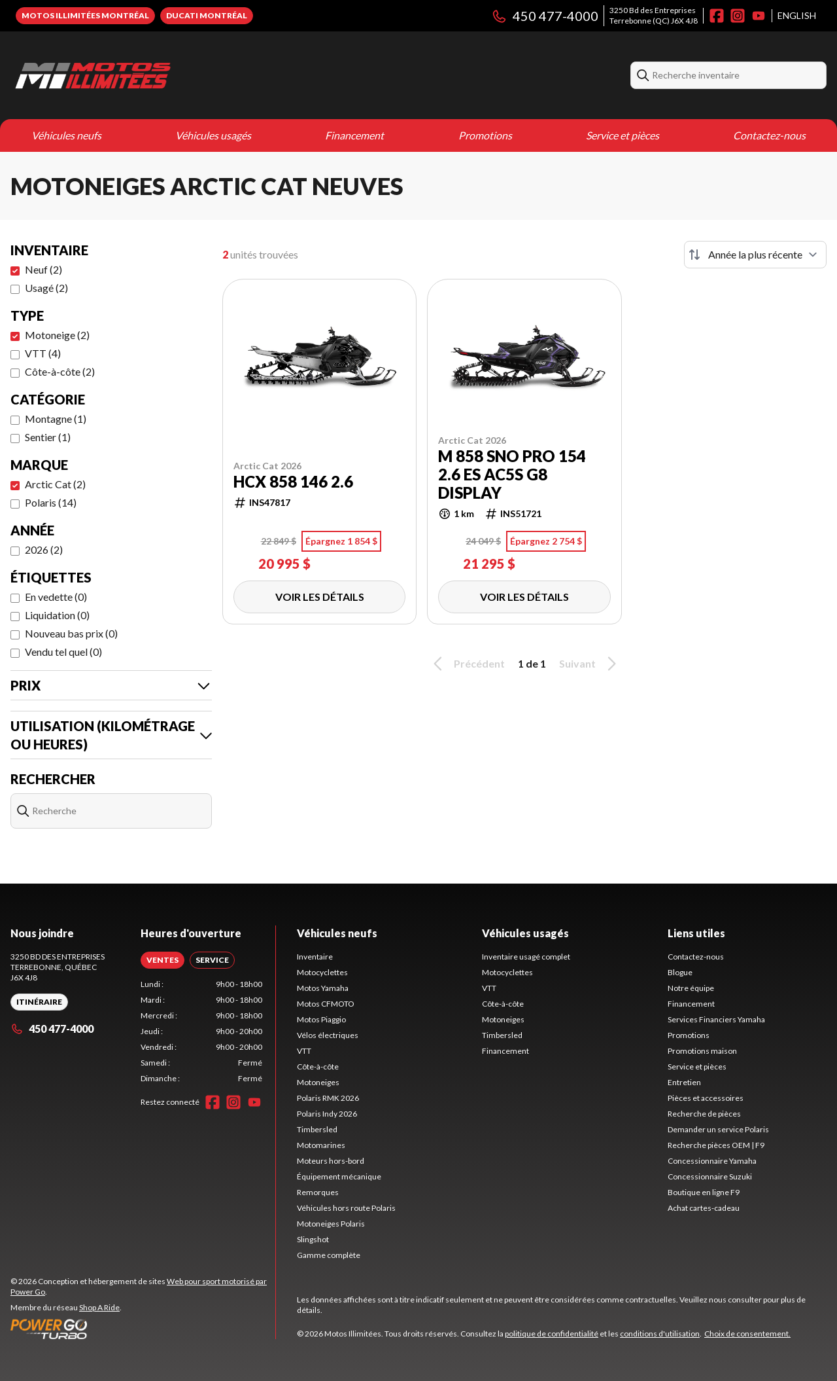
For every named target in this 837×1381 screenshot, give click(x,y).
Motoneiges (318, 1082)
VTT (304, 1051)
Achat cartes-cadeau (704, 1208)
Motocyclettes (322, 972)
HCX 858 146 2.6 (293, 482)
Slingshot (313, 1239)
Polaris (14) (51, 502)
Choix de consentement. (747, 1333)
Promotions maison (702, 1051)
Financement (354, 135)
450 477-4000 (544, 16)
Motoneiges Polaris (331, 1224)
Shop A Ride (99, 1307)
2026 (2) (44, 549)
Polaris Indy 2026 (327, 1114)
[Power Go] (142, 1328)
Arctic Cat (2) (55, 484)
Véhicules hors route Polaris (346, 1208)
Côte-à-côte (318, 1066)
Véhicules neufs (66, 135)
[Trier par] (755, 254)
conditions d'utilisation (660, 1333)
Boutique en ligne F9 (704, 1192)
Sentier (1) (48, 437)
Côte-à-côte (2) (60, 371)
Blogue (680, 972)
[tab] (162, 960)
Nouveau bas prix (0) (71, 633)
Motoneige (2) (57, 335)
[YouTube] (758, 16)
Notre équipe (691, 988)
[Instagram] (737, 16)
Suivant (590, 664)
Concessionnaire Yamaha (712, 1161)
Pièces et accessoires (705, 1098)
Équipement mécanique (339, 1176)
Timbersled (317, 1129)
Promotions (485, 135)
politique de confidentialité (551, 1333)
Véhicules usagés (213, 135)
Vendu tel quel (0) (63, 651)
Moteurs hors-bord (330, 1161)
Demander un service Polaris (718, 1129)
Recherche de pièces (704, 1114)
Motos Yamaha (323, 988)
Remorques (318, 1192)
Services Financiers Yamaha (716, 1019)
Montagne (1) (55, 418)
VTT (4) (43, 353)
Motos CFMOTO (325, 1004)
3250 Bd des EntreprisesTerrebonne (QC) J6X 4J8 (653, 15)
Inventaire (315, 956)
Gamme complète (328, 1255)
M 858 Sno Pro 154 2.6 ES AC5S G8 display (512, 474)
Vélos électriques (327, 1035)
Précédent (467, 664)
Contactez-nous (769, 135)
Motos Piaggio (321, 1019)
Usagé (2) (46, 287)
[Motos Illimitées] (173, 75)
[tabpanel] (202, 1031)
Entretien (684, 1082)
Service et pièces (622, 135)
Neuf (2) (43, 269)
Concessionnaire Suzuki (710, 1176)
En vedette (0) (56, 596)
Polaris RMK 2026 (328, 1098)
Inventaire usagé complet (526, 956)
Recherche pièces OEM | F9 (716, 1145)
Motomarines (321, 1145)
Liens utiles (696, 933)
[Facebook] (717, 16)
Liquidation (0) (57, 615)
